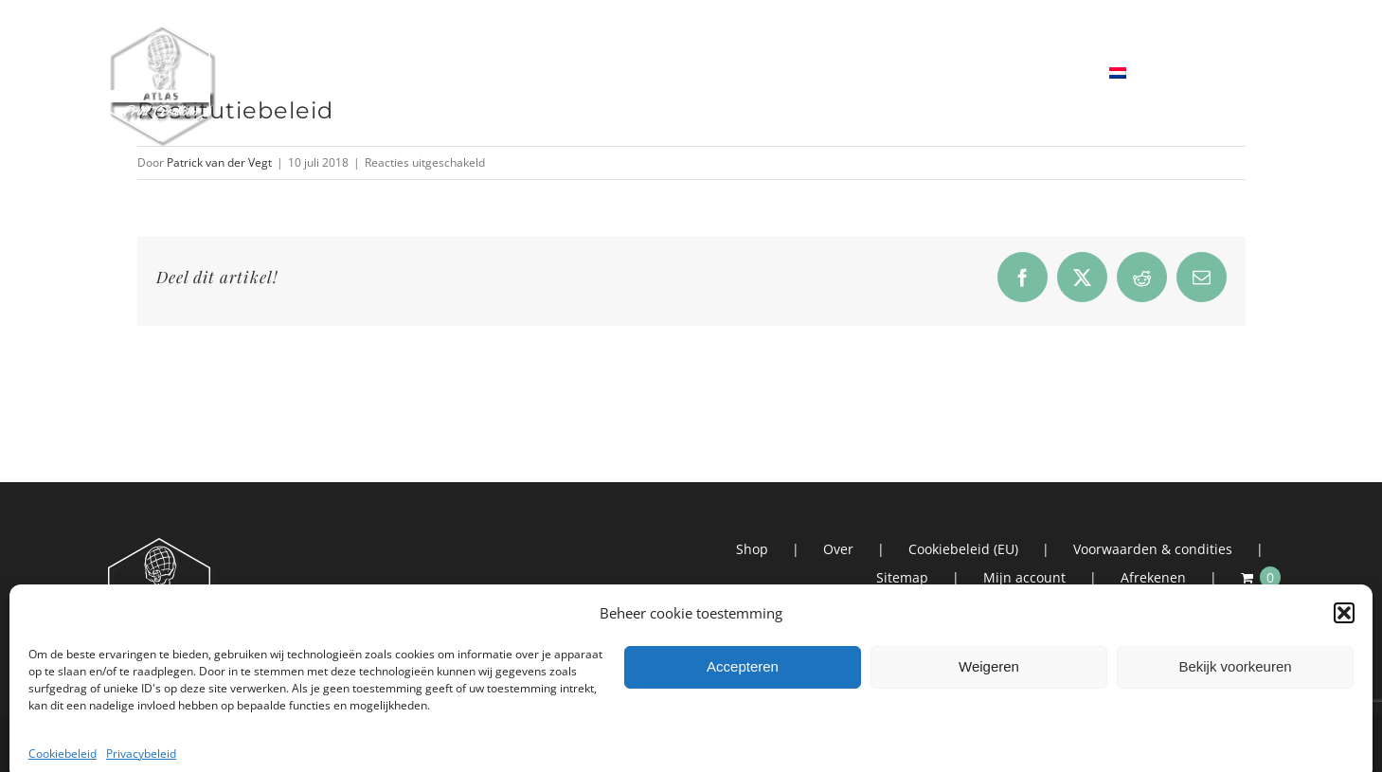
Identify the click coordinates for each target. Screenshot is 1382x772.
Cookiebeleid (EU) (963, 549)
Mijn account (1024, 577)
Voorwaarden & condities (1152, 549)
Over (838, 549)
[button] (1344, 684)
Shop (752, 549)
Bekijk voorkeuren (1234, 738)
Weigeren (989, 738)
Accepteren (743, 738)
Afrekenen (1153, 577)
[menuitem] (1165, 73)
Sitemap (902, 577)
